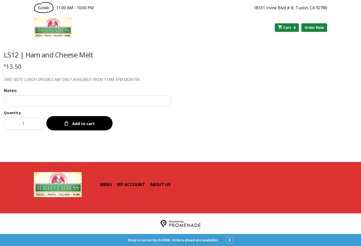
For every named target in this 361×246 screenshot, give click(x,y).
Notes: (10, 90)
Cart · (287, 27)
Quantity (12, 112)
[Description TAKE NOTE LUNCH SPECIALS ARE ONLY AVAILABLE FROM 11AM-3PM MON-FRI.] (88, 79)
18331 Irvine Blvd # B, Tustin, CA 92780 (290, 8)
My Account (131, 184)
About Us (160, 184)
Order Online (100, 27)
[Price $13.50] (13, 66)
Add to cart (83, 123)
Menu (106, 184)
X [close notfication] (230, 240)
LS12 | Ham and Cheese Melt (48, 54)
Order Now (314, 27)
